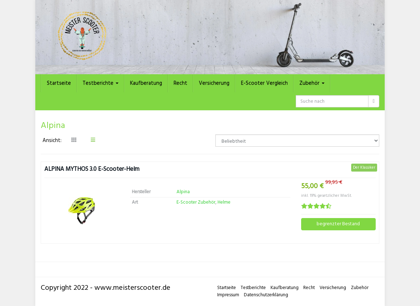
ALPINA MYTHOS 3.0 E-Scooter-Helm (91, 169)
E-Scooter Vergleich (264, 83)
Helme (224, 202)
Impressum (228, 295)
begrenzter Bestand (338, 224)
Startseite (59, 83)
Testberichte (100, 83)
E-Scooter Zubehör (196, 202)
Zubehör (312, 83)
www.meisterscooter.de (132, 288)
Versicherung (214, 83)
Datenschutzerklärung (266, 295)
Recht (180, 83)
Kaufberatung (146, 83)
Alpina (183, 192)
